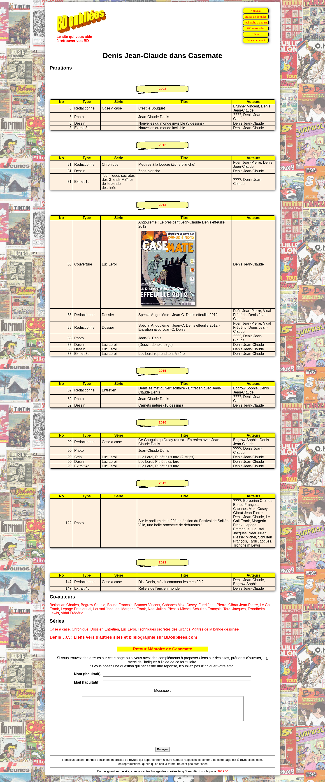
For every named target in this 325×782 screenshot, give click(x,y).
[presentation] (162, 739)
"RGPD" (222, 776)
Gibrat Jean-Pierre (243, 605)
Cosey (191, 605)
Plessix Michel (179, 609)
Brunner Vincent (147, 605)
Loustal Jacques (106, 609)
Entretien (111, 629)
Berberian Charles (64, 605)
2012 (162, 145)
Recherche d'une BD (256, 22)
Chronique (80, 629)
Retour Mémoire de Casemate (162, 649)
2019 (162, 483)
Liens (256, 34)
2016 (162, 422)
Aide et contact (256, 40)
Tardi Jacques (234, 609)
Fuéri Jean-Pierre (212, 605)
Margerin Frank (133, 609)
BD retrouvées (256, 28)
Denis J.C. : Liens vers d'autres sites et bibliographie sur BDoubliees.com (123, 637)
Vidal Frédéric (72, 613)
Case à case (60, 629)
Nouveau (255, 10)
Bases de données (255, 16)
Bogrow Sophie (93, 605)
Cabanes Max (173, 605)
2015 (162, 370)
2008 (162, 89)
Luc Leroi (128, 629)
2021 (162, 562)
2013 (162, 205)
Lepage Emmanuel (76, 609)
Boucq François (119, 605)
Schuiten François (207, 609)
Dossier (96, 629)
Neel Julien (157, 609)
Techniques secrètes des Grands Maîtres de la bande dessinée (188, 629)
